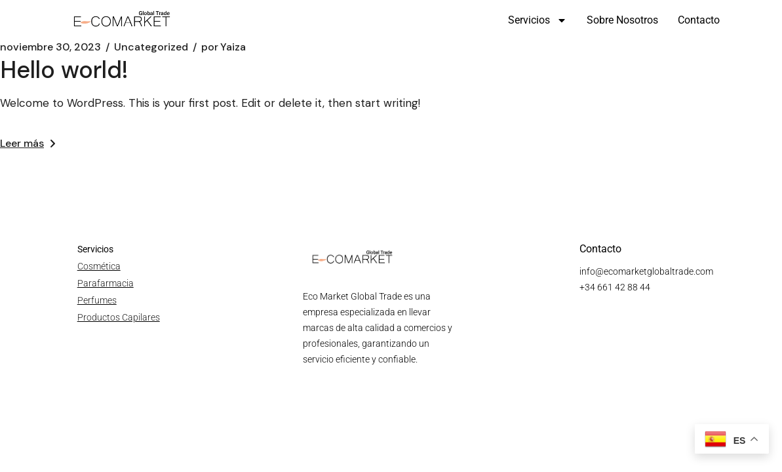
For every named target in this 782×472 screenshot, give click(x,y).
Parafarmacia (105, 283)
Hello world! (64, 69)
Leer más (27, 143)
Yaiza (223, 47)
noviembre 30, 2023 (50, 47)
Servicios (537, 20)
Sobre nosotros (622, 20)
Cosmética (99, 266)
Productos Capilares (118, 317)
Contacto (699, 20)
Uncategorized (151, 47)
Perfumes (97, 300)
